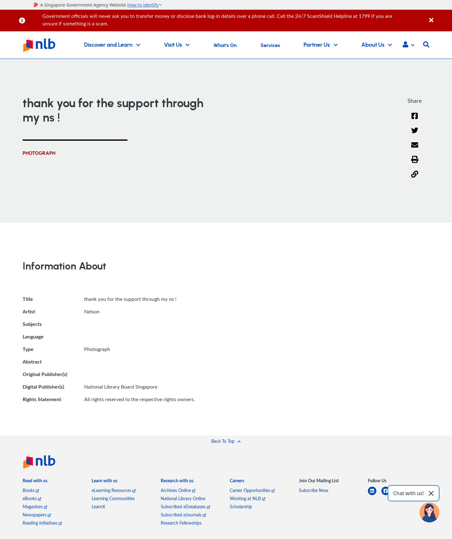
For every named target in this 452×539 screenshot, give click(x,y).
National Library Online (183, 498)
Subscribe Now (313, 490)
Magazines (35, 507)
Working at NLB (247, 498)
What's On (225, 45)
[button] (408, 45)
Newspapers (37, 515)
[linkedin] (374, 495)
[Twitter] (415, 134)
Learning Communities (113, 498)
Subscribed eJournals (183, 515)
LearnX (98, 507)
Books (31, 490)
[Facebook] (414, 120)
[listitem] (35, 482)
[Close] (439, 17)
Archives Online (178, 490)
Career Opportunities (252, 490)
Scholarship (241, 507)
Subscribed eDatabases (185, 507)
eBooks (32, 498)
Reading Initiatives (42, 523)
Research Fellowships (181, 523)
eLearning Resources (114, 490)
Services (270, 45)
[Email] (415, 149)
